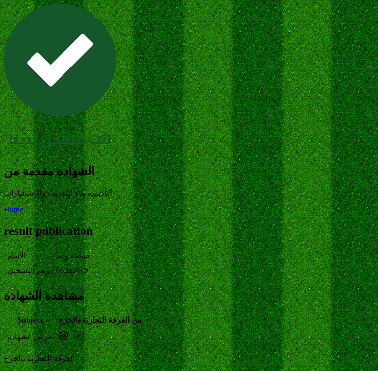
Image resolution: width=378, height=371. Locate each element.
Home (13, 209)
